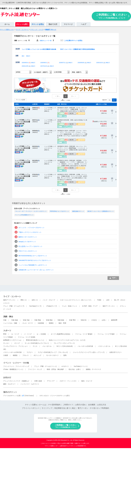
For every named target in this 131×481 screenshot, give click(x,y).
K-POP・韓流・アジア (90, 306)
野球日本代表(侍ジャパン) (35, 340)
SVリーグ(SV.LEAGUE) (65, 346)
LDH (107, 300)
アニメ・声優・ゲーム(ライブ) (13, 306)
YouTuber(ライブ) (35, 306)
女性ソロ (35, 300)
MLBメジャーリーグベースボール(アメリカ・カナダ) (67, 340)
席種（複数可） (77, 72)
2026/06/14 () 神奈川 (28, 62)
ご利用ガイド (68, 405)
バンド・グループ (49, 300)
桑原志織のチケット (78, 211)
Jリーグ (17, 343)
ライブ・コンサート (12, 296)
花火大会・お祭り (75, 369)
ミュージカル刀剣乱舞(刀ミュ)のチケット (33, 265)
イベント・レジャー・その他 (16, 363)
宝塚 (4, 320)
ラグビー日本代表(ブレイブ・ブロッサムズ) (53, 352)
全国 (17, 55)
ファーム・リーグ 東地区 (83, 334)
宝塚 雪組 (37, 320)
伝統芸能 (41, 323)
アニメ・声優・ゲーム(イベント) (45, 366)
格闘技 (15, 355)
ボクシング (37, 355)
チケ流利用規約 (54, 405)
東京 (23, 56)
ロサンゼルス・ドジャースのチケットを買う (55, 395)
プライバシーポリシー (30, 408)
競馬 (64, 355)
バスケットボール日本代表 (12, 352)
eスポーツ (65, 366)
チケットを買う (22, 24)
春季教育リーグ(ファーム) (12, 340)
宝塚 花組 (14, 320)
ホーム (7, 24)
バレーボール (47, 346)
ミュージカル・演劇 (10, 323)
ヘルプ (83, 24)
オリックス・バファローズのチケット (32, 227)
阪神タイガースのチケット (28, 237)
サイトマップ (47, 408)
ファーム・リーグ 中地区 (106, 334)
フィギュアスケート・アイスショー (15, 346)
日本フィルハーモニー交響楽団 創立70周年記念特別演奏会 (77, 49)
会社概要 (91, 405)
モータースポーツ (52, 355)
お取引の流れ (80, 405)
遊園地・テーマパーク (93, 369)
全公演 (18, 49)
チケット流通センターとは (35, 405)
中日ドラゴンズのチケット (28, 251)
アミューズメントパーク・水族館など (16, 381)
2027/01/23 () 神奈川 (47, 66)
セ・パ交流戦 (41, 334)
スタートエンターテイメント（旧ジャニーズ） (76, 300)
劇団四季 (114, 320)
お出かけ (7, 377)
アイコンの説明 (20, 99)
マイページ (68, 24)
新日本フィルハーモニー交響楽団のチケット (101, 211)
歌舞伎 (51, 323)
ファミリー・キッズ (35, 369)
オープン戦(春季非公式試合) (60, 334)
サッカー (6, 343)
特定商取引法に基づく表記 (64, 408)
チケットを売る (38, 24)
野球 (4, 334)
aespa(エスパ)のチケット (27, 241)
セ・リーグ (15, 334)
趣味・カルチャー (9, 384)
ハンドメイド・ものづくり (30, 384)
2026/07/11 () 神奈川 (65, 62)
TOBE (99, 300)
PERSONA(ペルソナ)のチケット (59, 211)
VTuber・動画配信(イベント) (13, 369)
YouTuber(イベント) (80, 366)
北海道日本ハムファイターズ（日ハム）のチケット (36, 270)
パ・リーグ (28, 334)
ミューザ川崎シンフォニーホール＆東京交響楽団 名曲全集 (39, 49)
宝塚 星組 (49, 320)
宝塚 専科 (72, 320)
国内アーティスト (9, 300)
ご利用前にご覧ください (111, 16)
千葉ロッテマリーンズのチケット (30, 232)
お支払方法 (101, 405)
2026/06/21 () (44, 62)
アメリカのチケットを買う (12, 395)
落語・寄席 (62, 323)
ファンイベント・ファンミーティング (16, 366)
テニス (35, 346)
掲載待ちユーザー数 (46, 40)
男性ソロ (24, 300)
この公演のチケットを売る (73, 40)
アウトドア (51, 381)
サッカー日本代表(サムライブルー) (37, 343)
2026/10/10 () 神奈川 (103, 62)
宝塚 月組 (26, 320)
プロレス (25, 355)
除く (114, 100)
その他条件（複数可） (41, 72)
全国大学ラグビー (115, 352)
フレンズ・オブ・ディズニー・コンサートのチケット (31, 211)
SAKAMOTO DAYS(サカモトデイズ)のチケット (35, 260)
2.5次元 (94, 320)
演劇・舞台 (8, 316)
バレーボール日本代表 (85, 346)
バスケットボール (104, 346)
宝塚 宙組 (61, 320)
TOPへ (114, 278)
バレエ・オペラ (27, 323)
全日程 (18, 62)
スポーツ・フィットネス (68, 381)
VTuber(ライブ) (51, 306)
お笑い (104, 320)
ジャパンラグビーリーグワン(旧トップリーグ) (88, 352)
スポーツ (7, 330)
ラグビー (30, 352)
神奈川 (28, 56)
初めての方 (53, 24)
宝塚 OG (84, 320)
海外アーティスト (109, 306)
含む (110, 100)
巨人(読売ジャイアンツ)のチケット (30, 246)
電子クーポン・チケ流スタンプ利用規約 (93, 408)
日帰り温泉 (38, 381)
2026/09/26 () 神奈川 (84, 62)
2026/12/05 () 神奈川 (28, 66)
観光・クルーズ (86, 381)
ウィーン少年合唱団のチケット (24, 215)
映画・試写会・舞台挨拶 (55, 369)
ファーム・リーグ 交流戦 (26, 337)
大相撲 (5, 355)
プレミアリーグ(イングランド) (64, 343)
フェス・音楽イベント (69, 306)
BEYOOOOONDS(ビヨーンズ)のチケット (33, 256)
